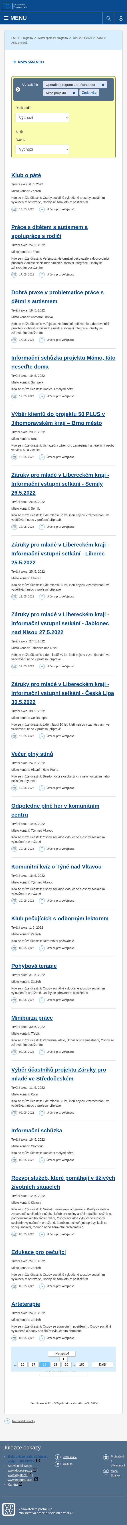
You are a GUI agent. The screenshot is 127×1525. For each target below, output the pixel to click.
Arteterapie (25, 1304)
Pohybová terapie (34, 966)
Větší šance (70, 1457)
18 (44, 1364)
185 (81, 1364)
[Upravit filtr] (63, 89)
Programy (27, 38)
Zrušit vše (89, 92)
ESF (13, 38)
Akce (100, 38)
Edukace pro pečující (38, 1252)
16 (22, 1364)
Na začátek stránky (23, 1421)
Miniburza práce (32, 1018)
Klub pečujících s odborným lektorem (60, 918)
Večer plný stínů (32, 754)
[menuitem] (109, 18)
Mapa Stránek (115, 1473)
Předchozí (62, 1354)
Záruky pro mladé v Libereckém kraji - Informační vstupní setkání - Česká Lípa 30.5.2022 (62, 693)
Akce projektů (19, 42)
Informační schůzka (36, 1130)
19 (55, 1364)
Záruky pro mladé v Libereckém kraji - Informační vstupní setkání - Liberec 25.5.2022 (60, 554)
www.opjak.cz (17, 1475)
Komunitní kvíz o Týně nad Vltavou (56, 867)
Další (102, 1364)
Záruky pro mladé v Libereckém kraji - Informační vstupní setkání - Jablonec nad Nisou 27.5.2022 (60, 623)
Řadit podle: (24, 108)
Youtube (68, 1464)
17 (33, 1364)
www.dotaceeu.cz (20, 1470)
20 (66, 1364)
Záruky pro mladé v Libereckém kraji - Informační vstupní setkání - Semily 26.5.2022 (60, 484)
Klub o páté (26, 175)
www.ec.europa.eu (20, 1480)
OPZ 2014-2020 (82, 38)
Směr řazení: (20, 135)
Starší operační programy (53, 38)
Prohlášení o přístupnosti (118, 1461)
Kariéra (13, 1484)
